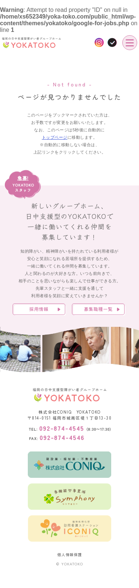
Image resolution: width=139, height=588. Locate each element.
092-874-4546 (62, 437)
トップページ (54, 137)
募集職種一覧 (98, 309)
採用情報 (39, 309)
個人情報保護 (69, 554)
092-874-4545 (61, 428)
